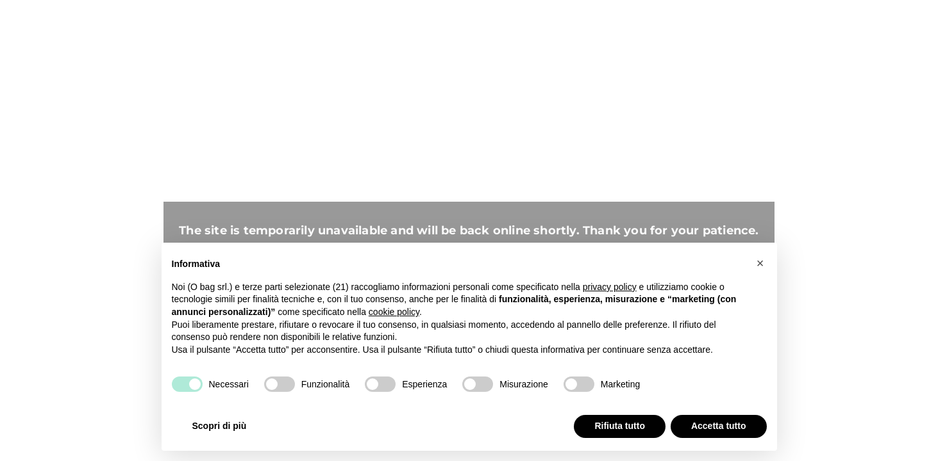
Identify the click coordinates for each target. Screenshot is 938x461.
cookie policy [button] (394, 312)
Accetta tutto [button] (718, 426)
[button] (760, 263)
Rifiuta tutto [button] (619, 426)
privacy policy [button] (610, 287)
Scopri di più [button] (219, 426)
